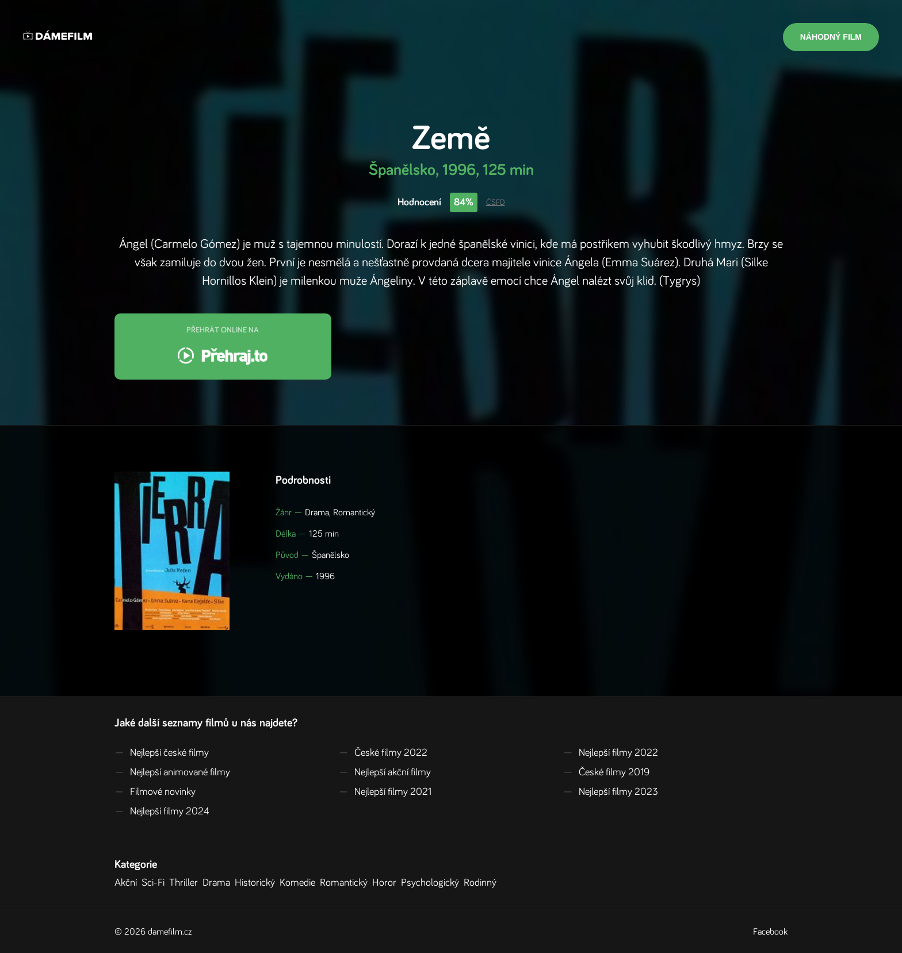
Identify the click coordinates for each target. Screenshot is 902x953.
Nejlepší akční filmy (385, 772)
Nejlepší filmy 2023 (610, 792)
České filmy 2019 (606, 772)
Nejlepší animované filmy (172, 772)
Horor (386, 883)
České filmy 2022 (383, 753)
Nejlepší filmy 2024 (161, 811)
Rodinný (482, 883)
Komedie (300, 883)
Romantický (346, 883)
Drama (218, 883)
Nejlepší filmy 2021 (385, 792)
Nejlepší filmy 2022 (610, 753)
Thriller (185, 883)
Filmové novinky (155, 792)
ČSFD (495, 202)
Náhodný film (831, 36)
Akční (128, 883)
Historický (257, 883)
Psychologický (432, 883)
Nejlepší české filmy (161, 753)
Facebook (770, 931)
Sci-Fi (155, 883)
